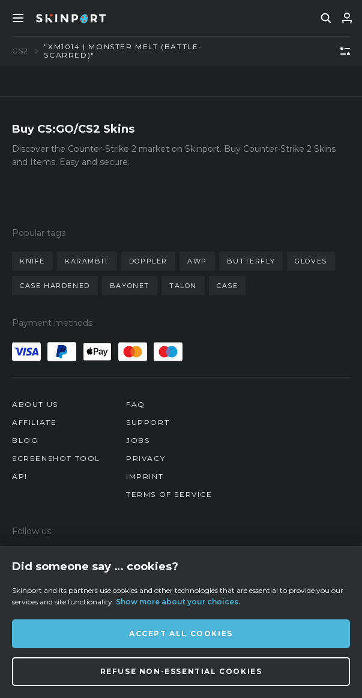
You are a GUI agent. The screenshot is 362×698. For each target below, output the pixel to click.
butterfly (251, 261)
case (227, 285)
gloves (311, 261)
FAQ (135, 404)
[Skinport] (71, 18)
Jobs (137, 440)
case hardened (55, 285)
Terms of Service (169, 494)
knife (32, 261)
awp (197, 261)
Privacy (145, 458)
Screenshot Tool (56, 458)
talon (183, 285)
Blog (25, 440)
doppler (148, 261)
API (20, 476)
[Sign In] (347, 18)
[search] (326, 18)
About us (35, 404)
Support (147, 422)
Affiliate (34, 422)
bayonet (129, 285)
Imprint (144, 476)
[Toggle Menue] (18, 18)
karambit (87, 261)
